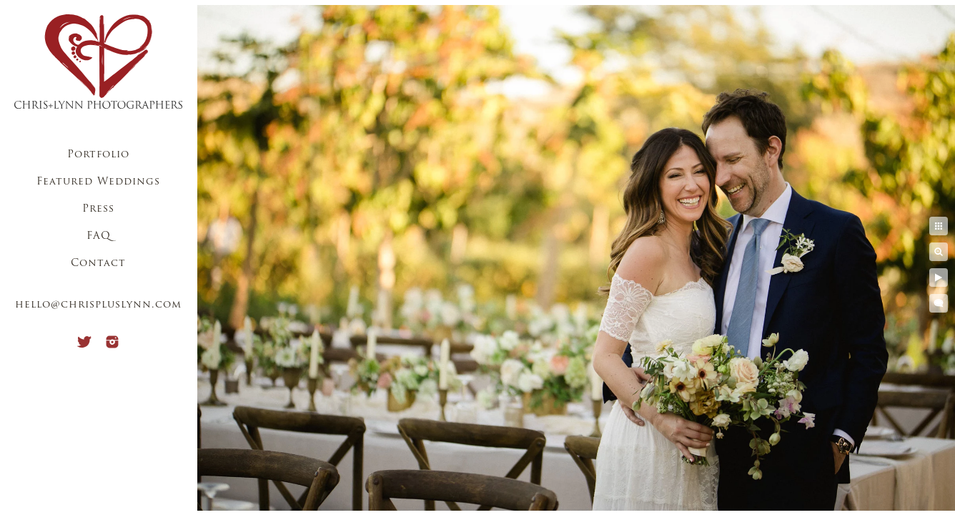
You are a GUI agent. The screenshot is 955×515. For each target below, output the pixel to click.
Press (98, 209)
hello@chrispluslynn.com (98, 305)
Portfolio (98, 154)
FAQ (98, 236)
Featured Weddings (98, 182)
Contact (98, 263)
